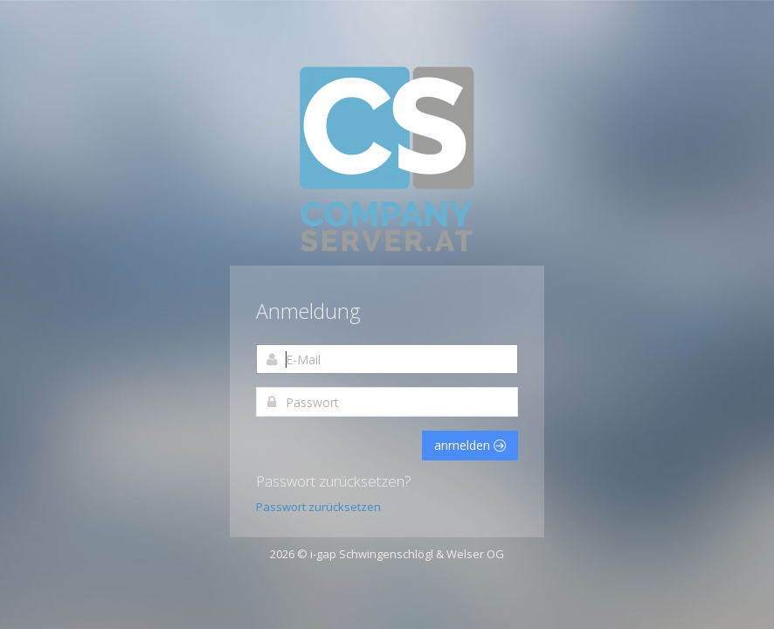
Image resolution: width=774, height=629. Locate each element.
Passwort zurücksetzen (318, 507)
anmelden (470, 445)
